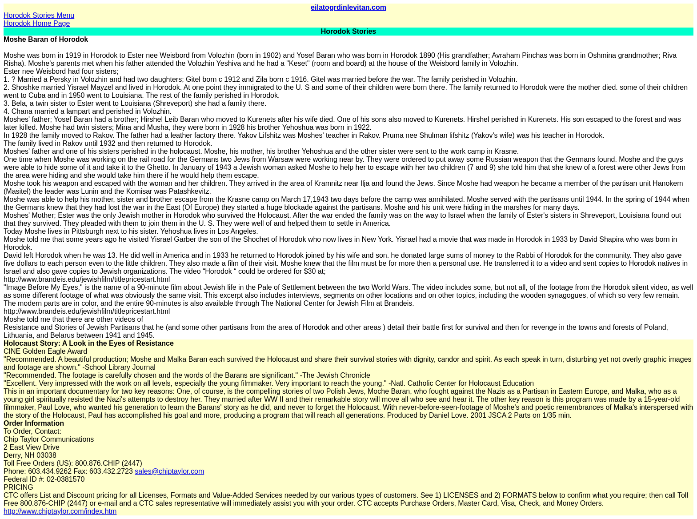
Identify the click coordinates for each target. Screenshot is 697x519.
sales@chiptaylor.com (169, 471)
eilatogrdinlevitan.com (348, 7)
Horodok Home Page (37, 23)
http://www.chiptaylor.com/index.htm (60, 511)
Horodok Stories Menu (39, 15)
